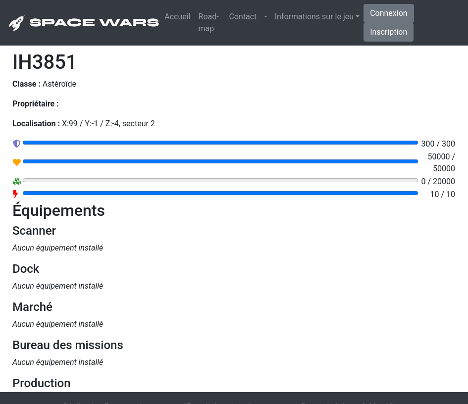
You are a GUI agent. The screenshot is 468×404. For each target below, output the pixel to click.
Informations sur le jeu (314, 16)
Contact (243, 16)
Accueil (179, 15)
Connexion (388, 13)
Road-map (209, 22)
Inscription (388, 32)
